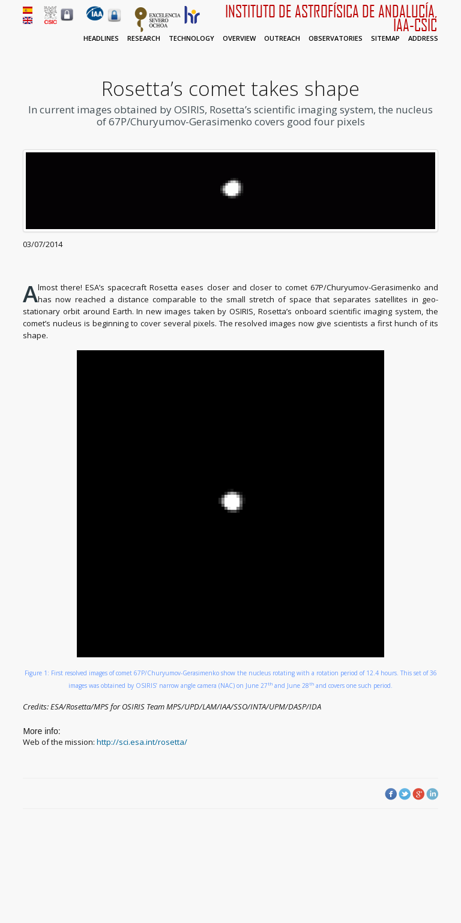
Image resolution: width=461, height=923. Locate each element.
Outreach (282, 38)
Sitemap (385, 38)
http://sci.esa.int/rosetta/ (142, 741)
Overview (239, 38)
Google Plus (418, 794)
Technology (191, 38)
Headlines (101, 38)
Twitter (405, 794)
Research (143, 38)
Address (423, 38)
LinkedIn (432, 794)
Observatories (336, 38)
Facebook (391, 794)
